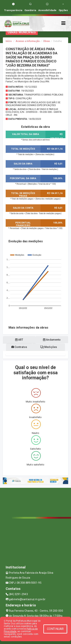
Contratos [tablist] (19, 347)
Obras (46, 41)
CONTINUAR (55, 629)
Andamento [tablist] (52, 339)
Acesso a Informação (28, 41)
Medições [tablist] (48, 347)
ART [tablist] (19, 339)
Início (9, 41)
